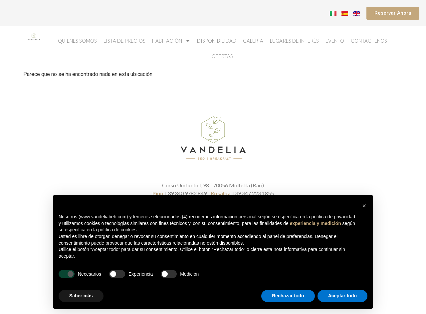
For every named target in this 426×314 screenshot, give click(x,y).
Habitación (171, 41)
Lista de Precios (124, 41)
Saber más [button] (81, 295)
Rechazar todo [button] (288, 295)
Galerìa (253, 41)
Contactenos (369, 41)
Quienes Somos (77, 41)
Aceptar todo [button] (342, 295)
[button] (364, 205)
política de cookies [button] (117, 229)
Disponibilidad (216, 41)
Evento (334, 41)
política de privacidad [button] (333, 216)
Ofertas (222, 56)
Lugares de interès (294, 41)
